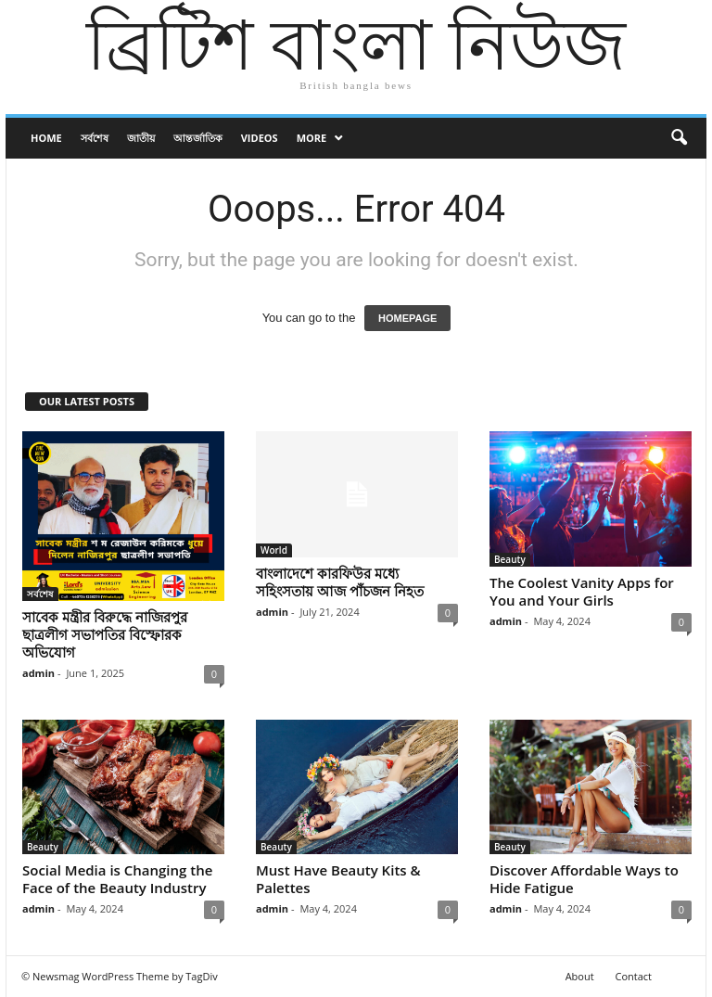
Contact (633, 976)
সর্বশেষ (94, 138)
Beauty (510, 559)
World (274, 549)
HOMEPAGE (407, 318)
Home (46, 138)
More (312, 138)
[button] (678, 138)
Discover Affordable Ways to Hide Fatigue (584, 879)
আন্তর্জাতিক (197, 138)
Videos (259, 138)
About (580, 976)
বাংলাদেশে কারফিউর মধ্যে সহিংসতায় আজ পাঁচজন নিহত (340, 582)
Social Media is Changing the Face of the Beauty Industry (117, 879)
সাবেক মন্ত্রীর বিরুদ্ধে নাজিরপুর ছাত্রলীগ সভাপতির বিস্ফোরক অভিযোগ (104, 634)
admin (38, 673)
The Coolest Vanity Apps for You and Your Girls (582, 591)
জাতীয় (141, 138)
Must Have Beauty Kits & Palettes (338, 879)
